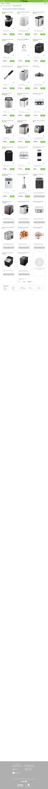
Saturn (30, 288)
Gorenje (5, 288)
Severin (5, 289)
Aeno (13, 287)
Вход (4, 1)
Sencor (39, 288)
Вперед (29, 281)
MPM (13, 288)
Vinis (13, 289)
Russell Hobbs (23, 288)
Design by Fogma (28, 786)
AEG (5, 287)
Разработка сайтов (20, 786)
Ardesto (22, 287)
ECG (30, 287)
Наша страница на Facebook (18, 773)
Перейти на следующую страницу (39, 264)
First (38, 287)
